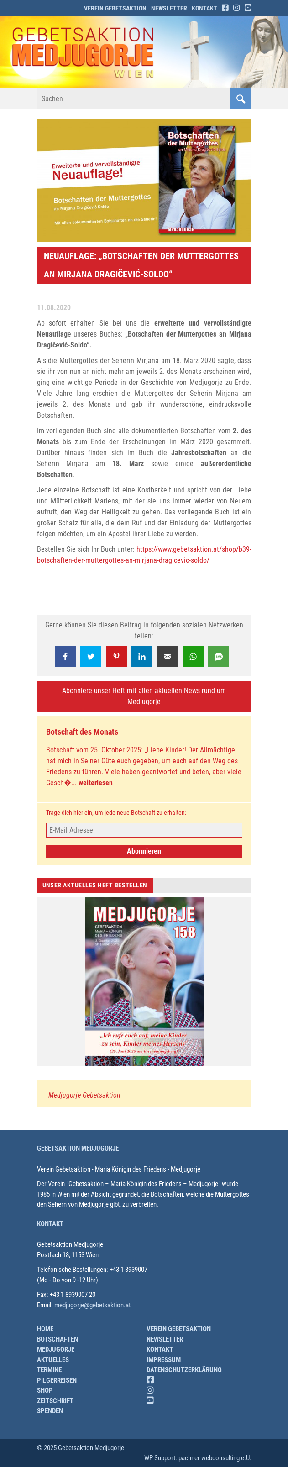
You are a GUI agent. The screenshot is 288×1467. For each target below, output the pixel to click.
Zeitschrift (55, 1401)
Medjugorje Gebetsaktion (84, 1095)
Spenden (50, 1411)
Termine (49, 1370)
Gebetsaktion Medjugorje (78, 1148)
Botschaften (57, 1339)
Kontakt (204, 8)
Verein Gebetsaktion (115, 8)
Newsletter (169, 8)
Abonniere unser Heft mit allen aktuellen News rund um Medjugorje (144, 696)
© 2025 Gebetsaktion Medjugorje (80, 1448)
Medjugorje (55, 1349)
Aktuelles (53, 1360)
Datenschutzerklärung (184, 1370)
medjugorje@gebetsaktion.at (92, 1305)
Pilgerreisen (57, 1380)
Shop (45, 1390)
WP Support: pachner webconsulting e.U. (197, 1458)
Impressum (164, 1360)
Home (45, 1329)
